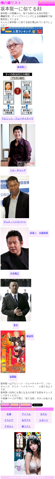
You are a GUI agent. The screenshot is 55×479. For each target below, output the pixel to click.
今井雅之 (14, 273)
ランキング (46, 2)
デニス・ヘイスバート (15, 222)
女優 (9, 414)
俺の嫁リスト (10, 3)
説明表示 (26, 405)
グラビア (8, 420)
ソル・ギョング (18, 170)
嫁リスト (41, 2)
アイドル (26, 414)
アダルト (8, 426)
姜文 (16, 325)
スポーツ (43, 420)
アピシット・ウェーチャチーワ (17, 118)
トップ (5, 405)
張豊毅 (13, 376)
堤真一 (33, 233)
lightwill (24, 477)
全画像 (14, 405)
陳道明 (30, 336)
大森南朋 (43, 233)
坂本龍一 (21, 67)
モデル (43, 414)
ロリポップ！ (39, 477)
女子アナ (26, 420)
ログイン (52, 2)
